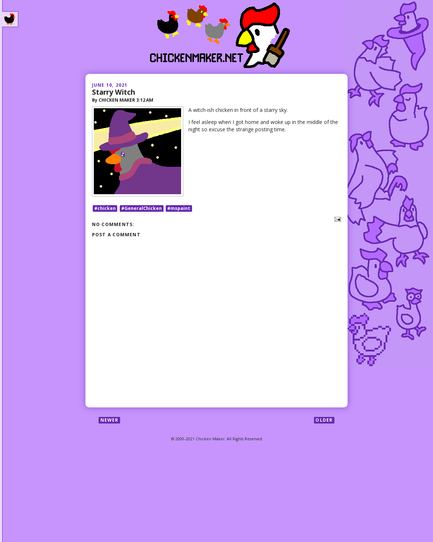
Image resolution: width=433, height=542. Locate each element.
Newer (109, 420)
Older (324, 420)
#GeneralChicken (141, 208)
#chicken (105, 208)
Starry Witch (113, 92)
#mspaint (178, 208)
